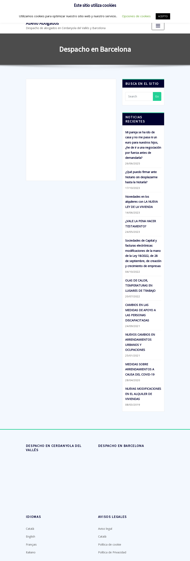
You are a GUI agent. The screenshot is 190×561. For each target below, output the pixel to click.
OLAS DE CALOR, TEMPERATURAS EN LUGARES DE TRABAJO (140, 281)
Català (30, 521)
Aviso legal (105, 521)
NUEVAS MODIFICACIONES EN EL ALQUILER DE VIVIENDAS (143, 386)
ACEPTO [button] (163, 16)
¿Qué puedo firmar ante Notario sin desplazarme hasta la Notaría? (141, 175)
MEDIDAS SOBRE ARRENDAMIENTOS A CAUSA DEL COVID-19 (139, 362)
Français (31, 536)
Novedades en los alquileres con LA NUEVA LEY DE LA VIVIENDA (141, 199)
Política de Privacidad (112, 544)
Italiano (31, 544)
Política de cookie (109, 536)
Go (157, 96)
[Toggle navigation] (158, 25)
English (30, 528)
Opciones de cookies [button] (136, 16)
